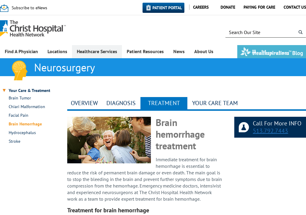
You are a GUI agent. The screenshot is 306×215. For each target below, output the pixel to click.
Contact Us (295, 7)
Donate (228, 7)
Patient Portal (167, 7)
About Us (203, 51)
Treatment (164, 103)
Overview (84, 103)
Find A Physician (21, 51)
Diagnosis (121, 103)
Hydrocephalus (22, 132)
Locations (57, 51)
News (179, 51)
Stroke (14, 141)
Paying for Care (259, 7)
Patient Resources (145, 51)
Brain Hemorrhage (25, 124)
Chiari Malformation (27, 106)
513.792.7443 (270, 131)
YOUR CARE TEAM (215, 103)
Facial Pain (18, 115)
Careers (201, 7)
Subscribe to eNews (29, 7)
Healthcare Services (97, 51)
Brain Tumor (20, 98)
